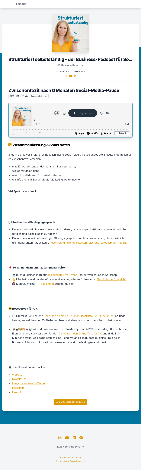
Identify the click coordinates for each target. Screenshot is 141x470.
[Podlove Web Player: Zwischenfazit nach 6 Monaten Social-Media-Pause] (70, 120)
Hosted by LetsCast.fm (70, 457)
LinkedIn (17, 392)
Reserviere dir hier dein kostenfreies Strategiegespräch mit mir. (88, 242)
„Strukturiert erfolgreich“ (111, 279)
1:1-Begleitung (45, 283)
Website (17, 374)
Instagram (18, 387)
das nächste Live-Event (62, 274)
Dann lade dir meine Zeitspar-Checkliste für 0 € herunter (78, 316)
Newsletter (19, 378)
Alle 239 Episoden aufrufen (70, 402)
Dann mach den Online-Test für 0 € (80, 333)
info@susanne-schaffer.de (28, 383)
